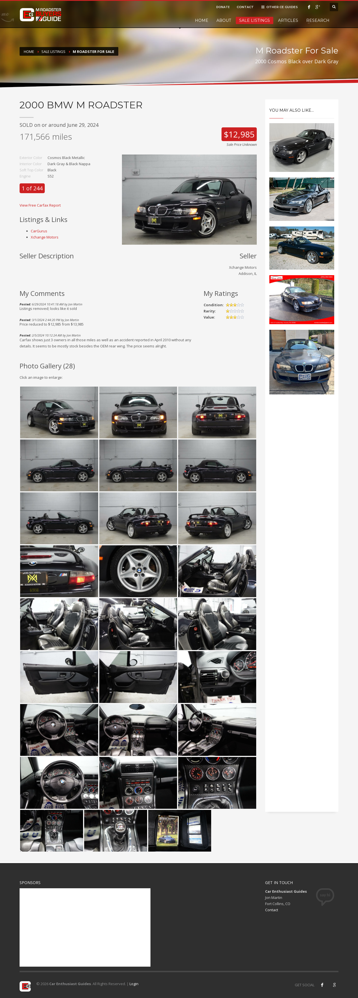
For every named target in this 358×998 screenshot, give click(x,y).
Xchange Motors (44, 237)
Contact (271, 909)
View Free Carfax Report (40, 205)
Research (317, 20)
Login (133, 983)
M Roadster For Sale (93, 51)
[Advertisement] (302, 494)
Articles (288, 20)
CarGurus (39, 230)
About (223, 20)
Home (201, 20)
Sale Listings (254, 20)
